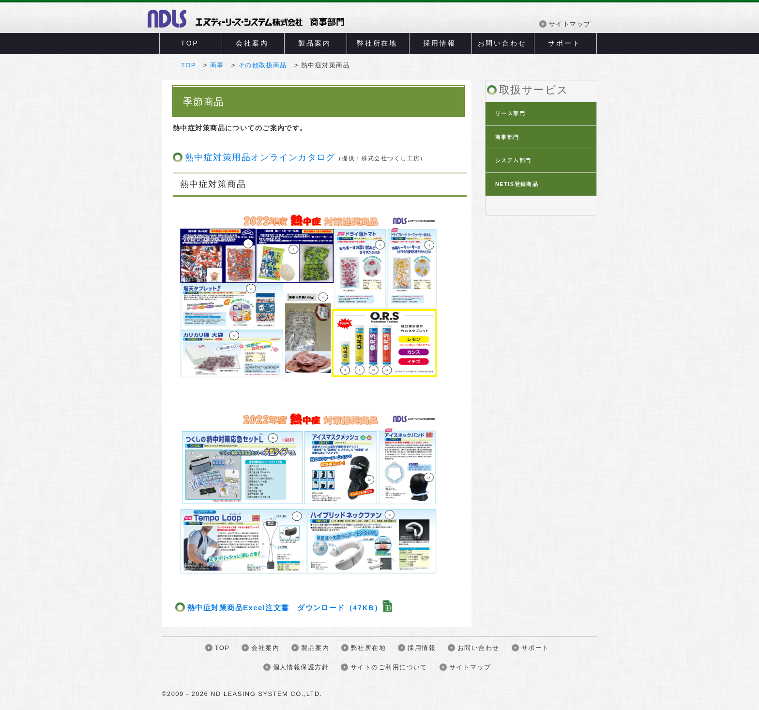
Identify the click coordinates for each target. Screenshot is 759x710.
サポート (564, 43)
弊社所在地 (377, 43)
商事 (217, 65)
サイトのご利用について (388, 667)
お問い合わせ (502, 43)
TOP (190, 43)
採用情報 (439, 43)
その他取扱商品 (262, 65)
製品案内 (314, 43)
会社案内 (252, 43)
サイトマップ (570, 24)
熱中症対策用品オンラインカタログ (305, 157)
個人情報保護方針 (301, 667)
